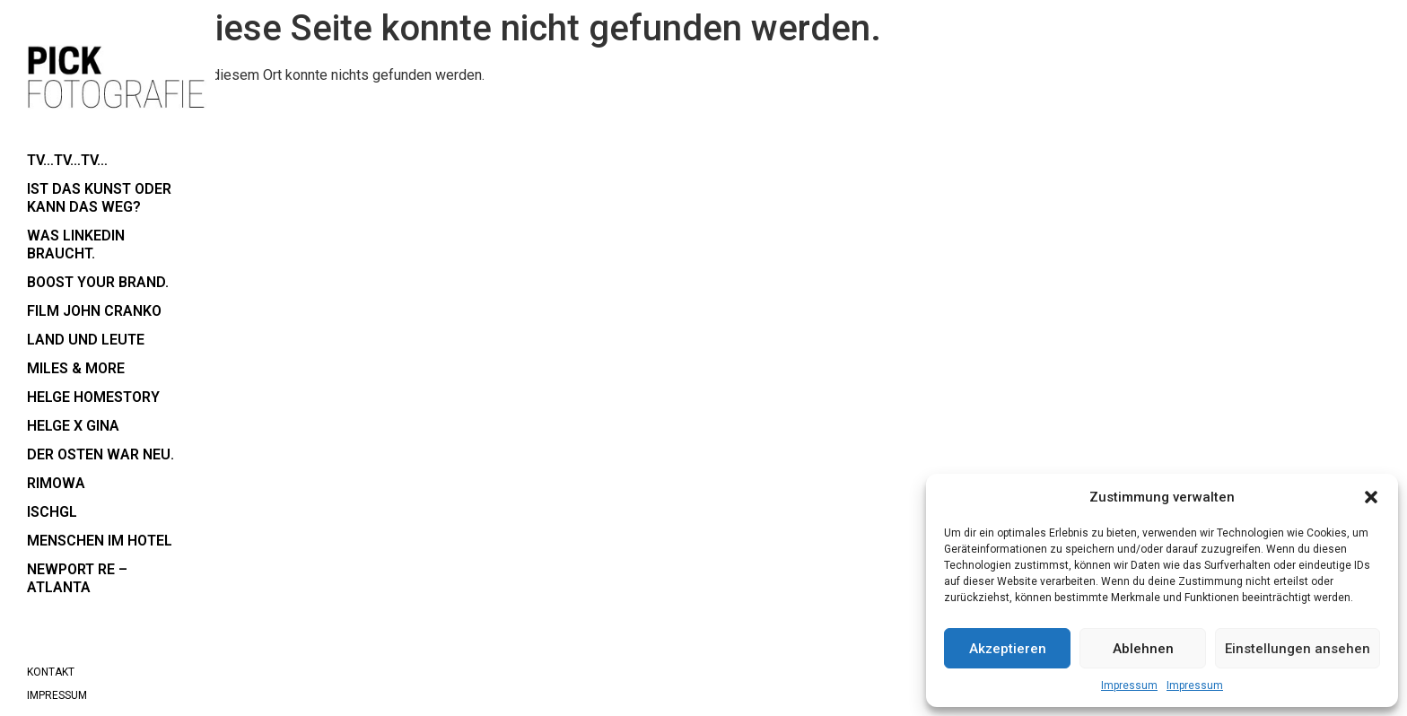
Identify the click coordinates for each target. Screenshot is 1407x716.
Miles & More (76, 368)
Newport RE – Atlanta (77, 578)
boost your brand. (98, 282)
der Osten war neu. (100, 454)
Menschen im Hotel (99, 540)
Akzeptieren (1007, 649)
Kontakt (50, 672)
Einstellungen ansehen (1297, 649)
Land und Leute (85, 339)
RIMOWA (56, 483)
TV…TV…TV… (67, 160)
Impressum (1129, 685)
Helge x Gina (73, 425)
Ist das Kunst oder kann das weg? (99, 197)
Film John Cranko (94, 310)
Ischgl (52, 511)
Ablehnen (1143, 649)
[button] (1371, 497)
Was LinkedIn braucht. (76, 244)
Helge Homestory (93, 397)
